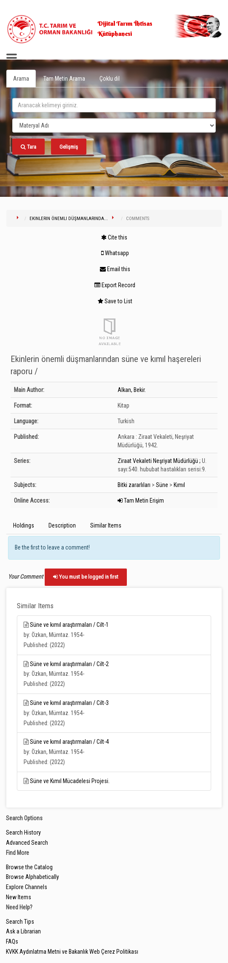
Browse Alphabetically (32, 876)
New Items (18, 897)
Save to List (115, 301)
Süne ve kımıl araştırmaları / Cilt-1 (69, 624)
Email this (115, 269)
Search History (23, 832)
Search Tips (20, 921)
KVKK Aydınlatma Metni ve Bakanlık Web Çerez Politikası (72, 951)
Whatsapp (115, 253)
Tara (28, 147)
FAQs (12, 941)
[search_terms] (114, 105)
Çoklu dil (109, 78)
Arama (21, 78)
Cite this (114, 237)
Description (62, 525)
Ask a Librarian (23, 931)
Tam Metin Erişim (141, 500)
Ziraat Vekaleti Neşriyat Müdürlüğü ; (159, 460)
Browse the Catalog (29, 867)
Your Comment (25, 576)
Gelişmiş (68, 147)
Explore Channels (26, 887)
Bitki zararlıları (134, 485)
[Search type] (114, 125)
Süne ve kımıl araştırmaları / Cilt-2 (69, 664)
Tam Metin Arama (64, 78)
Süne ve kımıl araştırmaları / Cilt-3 (69, 702)
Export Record (114, 285)
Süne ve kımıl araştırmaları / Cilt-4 (69, 741)
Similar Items (105, 525)
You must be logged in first (85, 577)
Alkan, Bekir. (132, 389)
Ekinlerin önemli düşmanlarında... (69, 218)
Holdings (23, 525)
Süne (162, 485)
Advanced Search (27, 842)
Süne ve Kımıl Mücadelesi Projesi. (70, 781)
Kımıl (179, 485)
